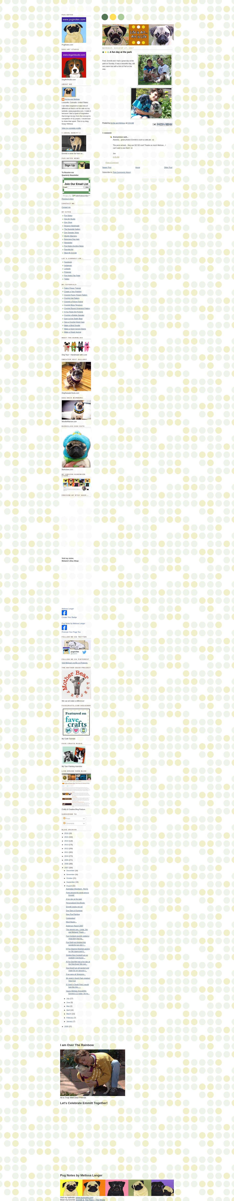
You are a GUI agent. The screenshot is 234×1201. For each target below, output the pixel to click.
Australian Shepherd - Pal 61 (77, 889)
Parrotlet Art (68, 249)
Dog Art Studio (69, 219)
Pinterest (67, 272)
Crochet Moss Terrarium (73, 305)
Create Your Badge (69, 617)
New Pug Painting (73, 914)
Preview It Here (67, 199)
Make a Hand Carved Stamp (75, 329)
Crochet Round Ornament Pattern (77, 308)
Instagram (68, 265)
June (68, 1002)
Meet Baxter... (71, 922)
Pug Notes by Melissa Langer (73, 623)
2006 (66, 1026)
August (69, 886)
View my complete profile (71, 128)
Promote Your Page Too (71, 632)
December (70, 871)
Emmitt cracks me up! (74, 907)
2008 (66, 864)
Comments (68, 823)
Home (137, 167)
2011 (66, 852)
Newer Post (106, 167)
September (70, 882)
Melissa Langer (68, 609)
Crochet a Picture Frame (73, 302)
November (70, 874)
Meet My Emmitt (70, 253)
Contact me (66, 207)
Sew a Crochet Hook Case (74, 322)
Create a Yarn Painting (72, 292)
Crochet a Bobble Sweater (74, 315)
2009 (66, 860)
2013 (66, 845)
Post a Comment (112, 163)
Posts (66, 819)
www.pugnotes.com (84, 1197)
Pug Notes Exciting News (74, 246)
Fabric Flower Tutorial (72, 288)
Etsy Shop (68, 222)
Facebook (68, 262)
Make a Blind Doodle (72, 325)
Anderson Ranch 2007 (74, 926)
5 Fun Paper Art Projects (73, 312)
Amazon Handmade (71, 226)
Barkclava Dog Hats (71, 239)
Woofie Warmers (70, 236)
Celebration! (70, 918)
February (70, 1018)
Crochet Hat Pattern (71, 298)
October (69, 878)
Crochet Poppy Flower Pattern (75, 295)
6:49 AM (116, 157)
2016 (66, 833)
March (69, 1014)
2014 (66, 841)
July (68, 999)
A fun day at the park (74, 899)
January (69, 1021)
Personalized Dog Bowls (75, 903)
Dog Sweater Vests (71, 233)
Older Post (168, 167)
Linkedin (67, 269)
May (68, 1006)
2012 (66, 848)
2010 (66, 856)
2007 (66, 868)
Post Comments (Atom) (122, 172)
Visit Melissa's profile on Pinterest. (75, 663)
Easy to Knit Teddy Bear (73, 319)
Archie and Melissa (72, 99)
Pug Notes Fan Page (72, 275)
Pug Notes (68, 216)
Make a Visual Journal (72, 332)
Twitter (66, 279)
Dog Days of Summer (74, 911)
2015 (66, 837)
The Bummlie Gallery (72, 229)
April (68, 1010)
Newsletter (68, 243)
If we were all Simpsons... (76, 974)
